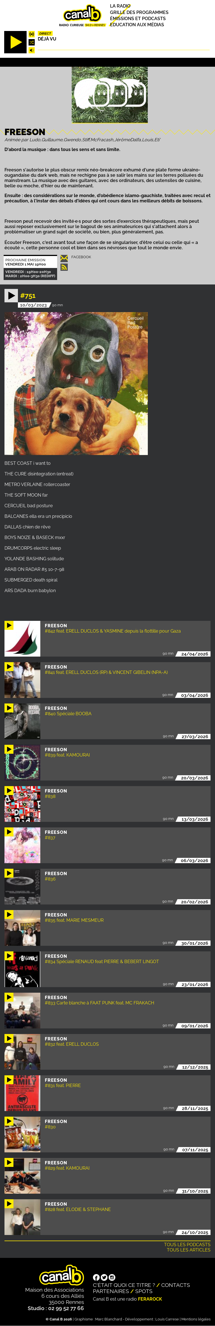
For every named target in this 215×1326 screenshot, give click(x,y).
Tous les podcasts (187, 1244)
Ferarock (150, 1299)
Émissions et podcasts (138, 18)
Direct (45, 33)
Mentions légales (196, 1319)
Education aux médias (137, 24)
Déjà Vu (47, 39)
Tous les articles (189, 1250)
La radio (120, 6)
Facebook (81, 257)
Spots (144, 1291)
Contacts (175, 1285)
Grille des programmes (139, 12)
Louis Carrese (167, 1319)
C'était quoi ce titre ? (124, 1285)
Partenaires (111, 1291)
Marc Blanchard (108, 1319)
